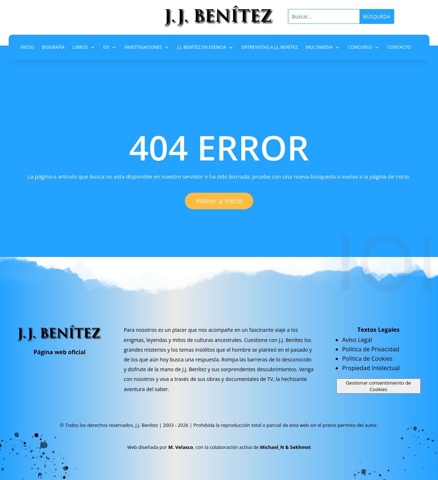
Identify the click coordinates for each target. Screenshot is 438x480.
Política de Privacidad (370, 349)
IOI (106, 47)
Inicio (27, 47)
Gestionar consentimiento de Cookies (378, 386)
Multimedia (319, 47)
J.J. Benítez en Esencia (201, 47)
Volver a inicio (219, 201)
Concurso (360, 47)
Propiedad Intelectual (371, 368)
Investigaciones (143, 47)
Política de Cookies (367, 359)
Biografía (53, 47)
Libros (80, 47)
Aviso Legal (357, 340)
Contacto (399, 47)
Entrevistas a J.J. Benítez (270, 47)
